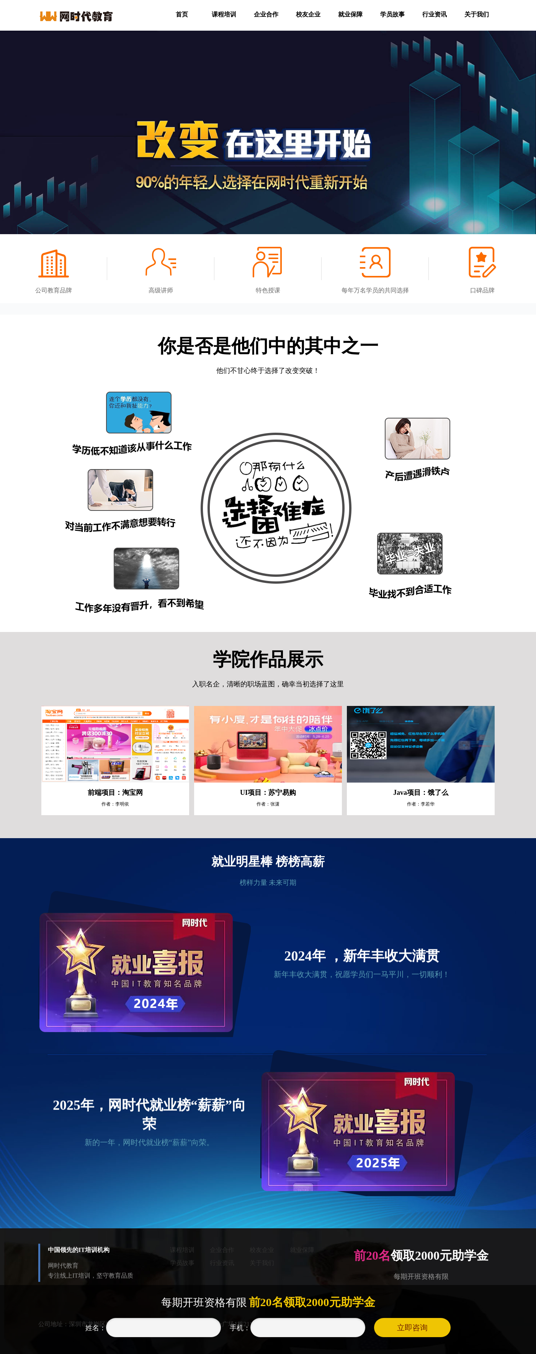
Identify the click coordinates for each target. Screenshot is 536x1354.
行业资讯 (434, 14)
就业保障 (350, 14)
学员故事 (392, 14)
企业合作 (266, 14)
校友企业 (308, 14)
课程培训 (224, 14)
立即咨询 (412, 1327)
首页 (182, 14)
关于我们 (476, 14)
